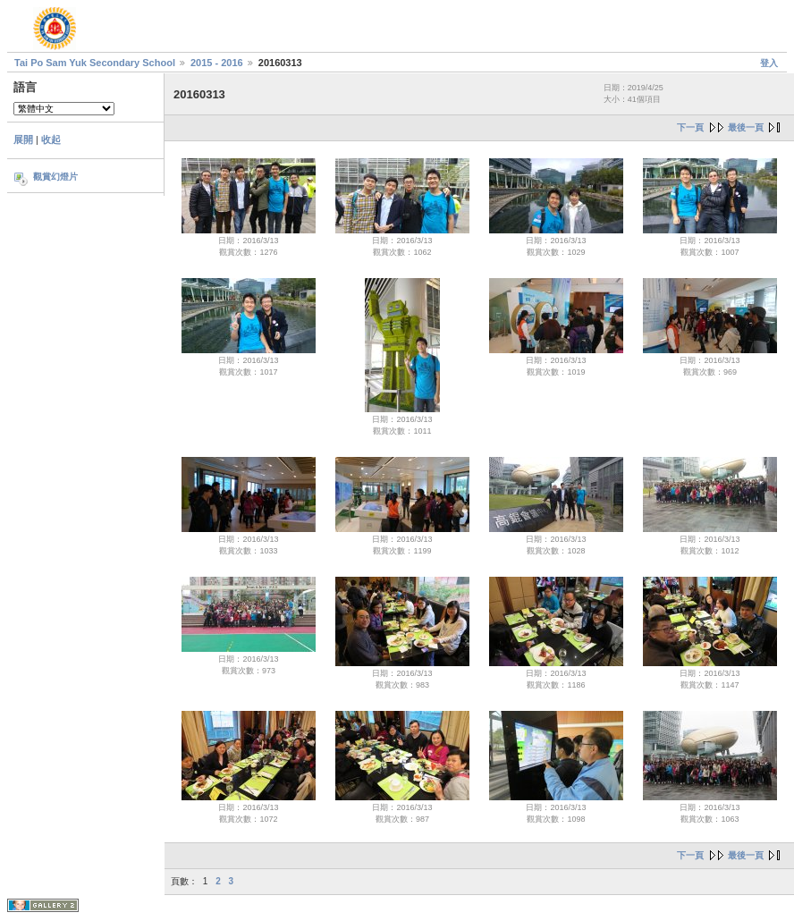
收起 (51, 139)
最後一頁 (746, 127)
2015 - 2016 (216, 62)
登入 (769, 63)
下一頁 (690, 127)
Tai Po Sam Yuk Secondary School (94, 62)
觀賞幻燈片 (55, 177)
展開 (23, 139)
